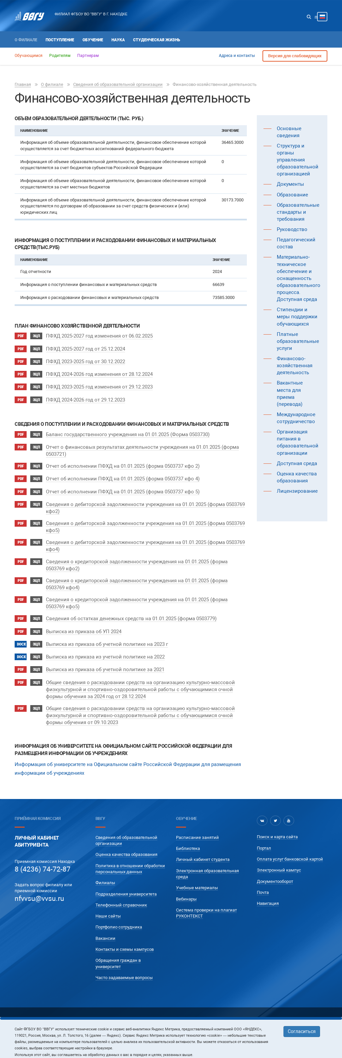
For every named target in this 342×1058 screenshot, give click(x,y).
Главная (23, 84)
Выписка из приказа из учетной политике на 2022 (105, 648)
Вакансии (105, 927)
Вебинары (186, 888)
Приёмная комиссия (38, 807)
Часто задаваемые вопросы (124, 966)
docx (21, 636)
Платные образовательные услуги (298, 341)
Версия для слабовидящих (295, 55)
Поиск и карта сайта (277, 826)
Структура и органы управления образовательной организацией (297, 160)
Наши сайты (108, 905)
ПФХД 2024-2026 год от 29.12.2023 (85, 396)
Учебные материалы (197, 877)
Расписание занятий (197, 826)
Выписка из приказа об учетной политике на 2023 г (107, 636)
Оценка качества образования (126, 843)
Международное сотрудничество (296, 417)
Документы (290, 184)
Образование (292, 195)
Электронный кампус (279, 859)
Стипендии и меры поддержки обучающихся (297, 317)
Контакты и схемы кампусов (124, 938)
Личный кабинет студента (203, 848)
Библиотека (188, 837)
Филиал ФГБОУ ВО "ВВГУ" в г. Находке (91, 14)
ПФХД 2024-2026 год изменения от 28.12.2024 (99, 372)
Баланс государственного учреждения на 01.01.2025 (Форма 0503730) (128, 430)
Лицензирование (297, 491)
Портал (264, 837)
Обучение (93, 40)
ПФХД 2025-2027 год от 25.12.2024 (85, 348)
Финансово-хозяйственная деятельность (294, 366)
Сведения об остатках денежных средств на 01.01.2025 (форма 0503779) (131, 612)
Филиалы (105, 872)
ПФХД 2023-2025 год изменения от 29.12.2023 (99, 384)
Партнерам (88, 55)
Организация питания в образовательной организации (297, 442)
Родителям (60, 55)
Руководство (292, 229)
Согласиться (302, 1031)
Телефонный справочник (121, 894)
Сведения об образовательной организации (118, 84)
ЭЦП (36, 336)
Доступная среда (297, 463)
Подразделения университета (126, 883)
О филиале (26, 40)
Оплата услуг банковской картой (290, 848)
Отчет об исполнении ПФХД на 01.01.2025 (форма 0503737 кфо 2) (123, 461)
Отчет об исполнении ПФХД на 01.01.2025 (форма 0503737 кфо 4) (123, 473)
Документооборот (275, 870)
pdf (21, 336)
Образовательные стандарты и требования (298, 212)
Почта (263, 881)
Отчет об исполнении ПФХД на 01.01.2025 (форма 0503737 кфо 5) (123, 485)
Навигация (268, 892)
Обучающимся (29, 55)
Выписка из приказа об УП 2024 (83, 624)
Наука (118, 40)
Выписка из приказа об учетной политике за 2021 (105, 659)
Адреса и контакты (237, 55)
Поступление (60, 40)
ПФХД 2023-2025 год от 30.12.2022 (85, 360)
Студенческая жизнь (156, 40)
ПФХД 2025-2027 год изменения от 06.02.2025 (99, 336)
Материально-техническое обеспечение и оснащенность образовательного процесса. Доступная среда (298, 278)
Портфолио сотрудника (118, 916)
